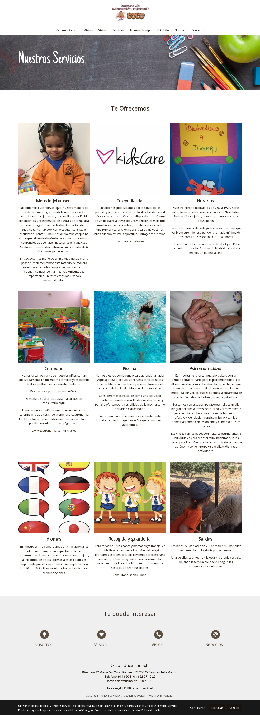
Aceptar (234, 708)
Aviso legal (113, 688)
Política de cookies (111, 695)
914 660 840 (126, 677)
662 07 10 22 (146, 677)
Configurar (197, 708)
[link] (129, 12)
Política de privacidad (138, 688)
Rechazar (217, 708)
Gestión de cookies (135, 695)
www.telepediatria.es (130, 241)
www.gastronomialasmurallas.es (54, 431)
